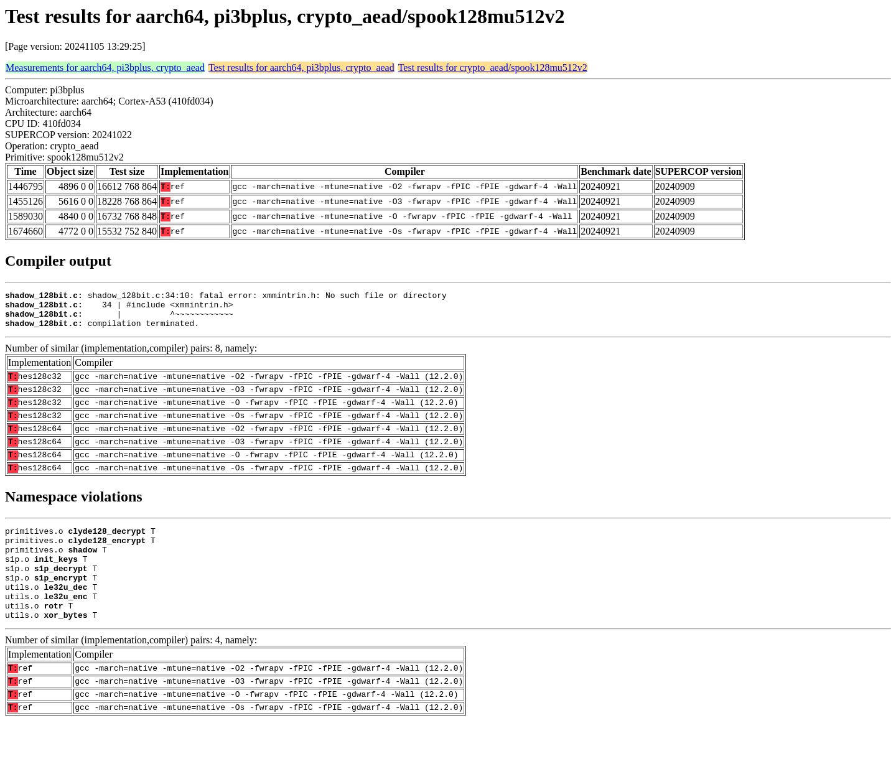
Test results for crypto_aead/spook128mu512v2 (492, 67)
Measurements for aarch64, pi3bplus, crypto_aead (105, 67)
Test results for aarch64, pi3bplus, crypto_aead (301, 67)
